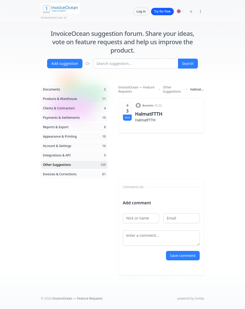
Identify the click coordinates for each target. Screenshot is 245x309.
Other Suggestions (172, 89)
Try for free (162, 11)
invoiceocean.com (53, 17)
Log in (141, 11)
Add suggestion (64, 63)
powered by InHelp (190, 298)
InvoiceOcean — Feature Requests (136, 89)
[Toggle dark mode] (191, 11)
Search (188, 63)
